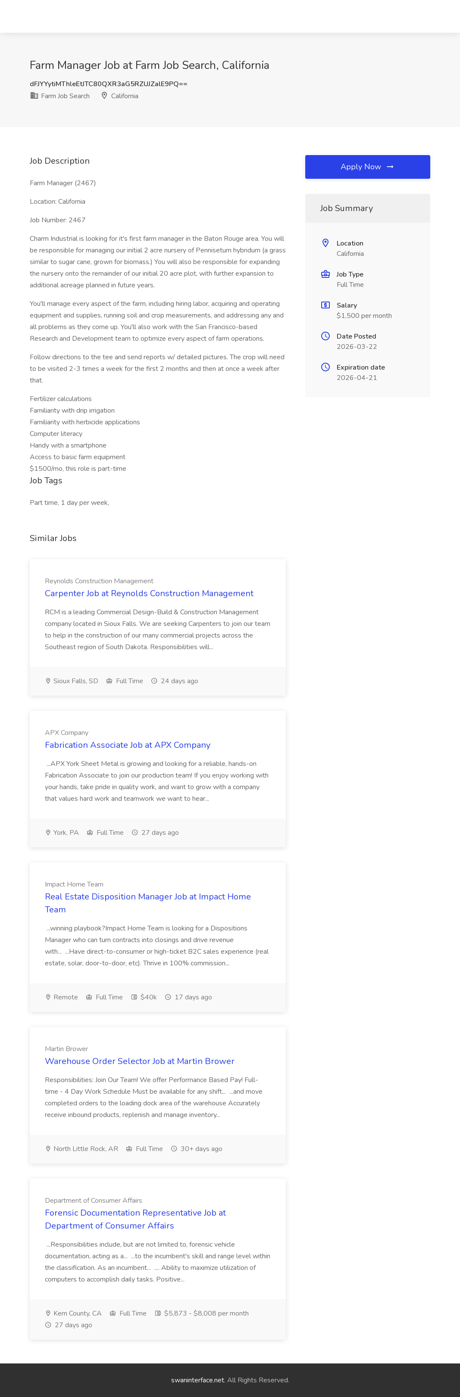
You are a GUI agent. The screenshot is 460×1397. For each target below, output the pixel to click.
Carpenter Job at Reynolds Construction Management (149, 593)
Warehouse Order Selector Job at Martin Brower (140, 1061)
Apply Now (368, 167)
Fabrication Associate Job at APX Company (127, 745)
